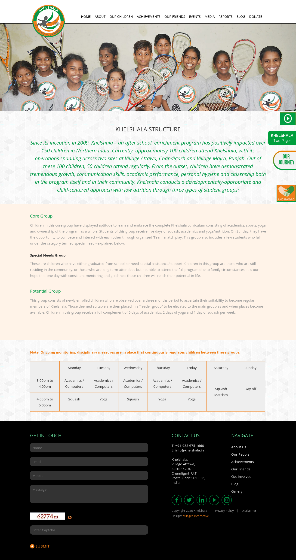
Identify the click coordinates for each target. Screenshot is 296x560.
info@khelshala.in (189, 450)
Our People (240, 454)
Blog (241, 16)
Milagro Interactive (196, 516)
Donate (255, 16)
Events (195, 16)
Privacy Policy (224, 511)
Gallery (237, 491)
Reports (226, 16)
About (100, 16)
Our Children (121, 16)
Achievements (148, 16)
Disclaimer (249, 511)
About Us (238, 447)
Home (86, 16)
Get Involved (241, 476)
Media (210, 16)
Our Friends (174, 16)
